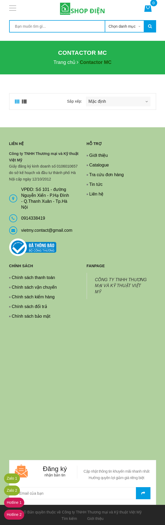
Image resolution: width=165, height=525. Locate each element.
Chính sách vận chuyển (34, 287)
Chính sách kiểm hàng (33, 297)
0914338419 (33, 218)
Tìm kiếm (69, 518)
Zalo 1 (12, 478)
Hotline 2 (14, 514)
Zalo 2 (12, 490)
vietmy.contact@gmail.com (46, 230)
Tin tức (96, 184)
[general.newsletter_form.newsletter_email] (82, 493)
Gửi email (143, 493)
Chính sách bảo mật (31, 316)
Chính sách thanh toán (33, 277)
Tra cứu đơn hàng (106, 174)
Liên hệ (96, 194)
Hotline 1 (14, 502)
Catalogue (99, 165)
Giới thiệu (98, 155)
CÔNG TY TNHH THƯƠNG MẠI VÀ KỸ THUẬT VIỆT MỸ (121, 285)
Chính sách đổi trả (29, 306)
